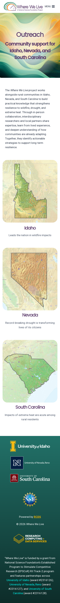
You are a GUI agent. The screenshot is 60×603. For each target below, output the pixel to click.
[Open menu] (49, 6)
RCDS (37, 516)
